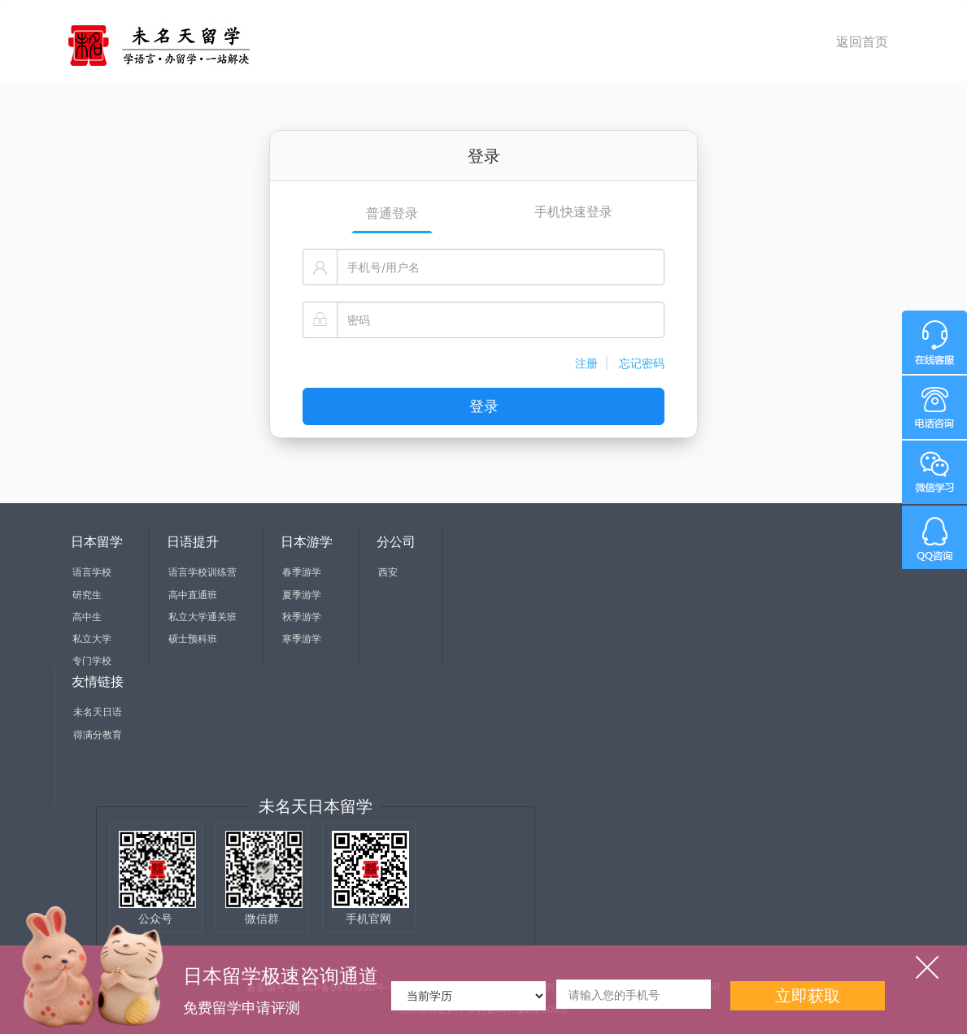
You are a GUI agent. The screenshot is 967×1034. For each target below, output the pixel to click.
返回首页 (862, 41)
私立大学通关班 (202, 616)
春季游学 (301, 572)
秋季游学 (301, 616)
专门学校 (91, 660)
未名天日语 (97, 712)
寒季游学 (301, 638)
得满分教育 (97, 734)
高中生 (87, 616)
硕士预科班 (192, 638)
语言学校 (91, 572)
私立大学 (91, 638)
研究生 (87, 595)
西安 (388, 572)
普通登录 (392, 213)
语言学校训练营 (202, 572)
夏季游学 (301, 595)
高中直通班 (192, 595)
